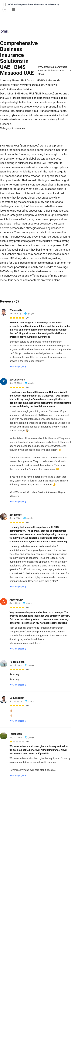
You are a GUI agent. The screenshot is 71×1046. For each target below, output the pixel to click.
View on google (18, 366)
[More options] (69, 310)
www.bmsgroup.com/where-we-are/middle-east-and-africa (54, 70)
